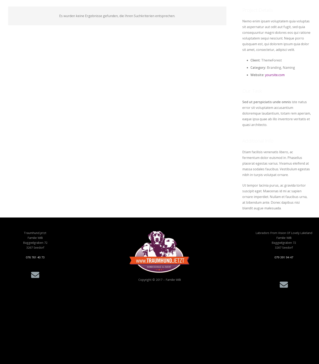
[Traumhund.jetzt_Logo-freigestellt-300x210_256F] (159, 252)
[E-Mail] (35, 275)
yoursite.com (275, 75)
